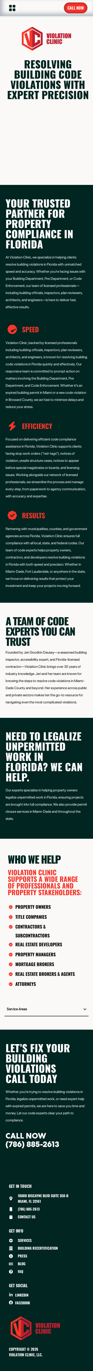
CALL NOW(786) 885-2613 (32, 1140)
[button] (9, 8)
